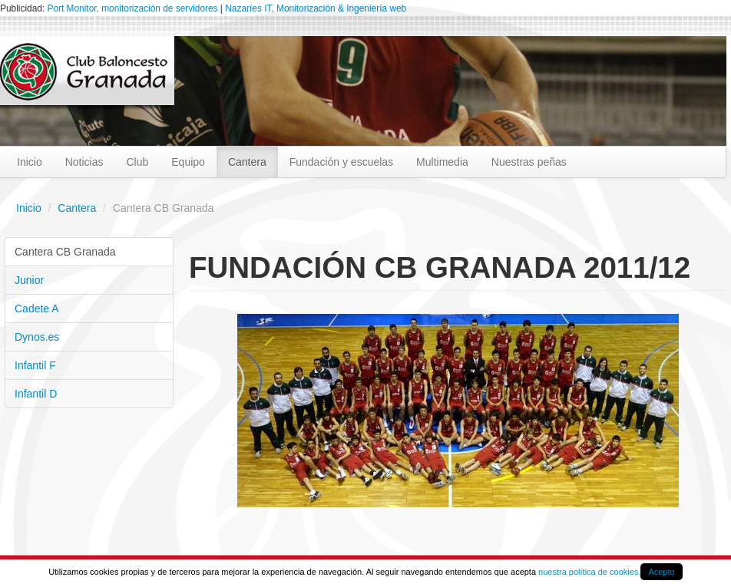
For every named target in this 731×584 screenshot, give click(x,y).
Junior (29, 280)
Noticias (84, 162)
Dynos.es (37, 337)
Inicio (29, 162)
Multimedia (442, 162)
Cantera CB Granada (65, 252)
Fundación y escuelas (341, 162)
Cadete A (37, 308)
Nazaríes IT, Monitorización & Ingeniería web (315, 8)
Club (137, 162)
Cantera (247, 162)
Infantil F (35, 365)
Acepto (661, 571)
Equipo (188, 162)
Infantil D (36, 394)
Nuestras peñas (529, 162)
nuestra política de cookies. (589, 571)
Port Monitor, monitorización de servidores (132, 8)
